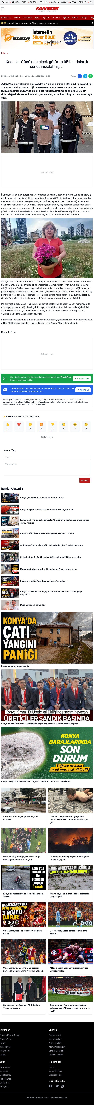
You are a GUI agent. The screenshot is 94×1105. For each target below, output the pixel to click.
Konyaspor (5, 1067)
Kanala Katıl (82, 378)
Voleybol (4, 1086)
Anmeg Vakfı (6, 1039)
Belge (2, 1054)
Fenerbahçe (5, 1079)
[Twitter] (57, 1086)
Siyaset (46, 17)
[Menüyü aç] (2, 9)
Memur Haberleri (57, 1047)
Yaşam (75, 17)
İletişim (52, 1067)
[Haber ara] (92, 22)
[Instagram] (62, 1086)
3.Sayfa (56, 17)
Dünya (84, 17)
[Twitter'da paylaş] (85, 76)
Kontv (2, 1043)
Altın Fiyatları (55, 1043)
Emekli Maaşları (56, 1051)
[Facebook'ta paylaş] (80, 76)
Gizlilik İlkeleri (55, 1075)
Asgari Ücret (55, 1035)
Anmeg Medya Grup (9, 1035)
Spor (37, 17)
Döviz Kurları (55, 1039)
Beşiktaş (4, 1071)
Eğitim (66, 17)
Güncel (17, 17)
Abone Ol (83, 390)
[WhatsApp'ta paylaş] (90, 76)
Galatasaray (5, 1075)
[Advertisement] (47, 172)
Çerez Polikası (55, 1071)
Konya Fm (4, 1051)
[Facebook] (50, 1086)
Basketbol (4, 1083)
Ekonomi (28, 17)
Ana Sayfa (5, 17)
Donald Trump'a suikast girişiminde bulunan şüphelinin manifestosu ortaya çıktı (41, 23)
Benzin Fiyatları (56, 1054)
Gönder (84, 480)
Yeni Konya (5, 1047)
